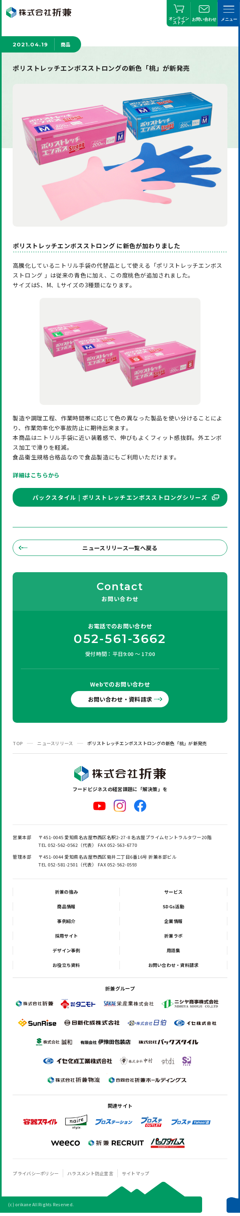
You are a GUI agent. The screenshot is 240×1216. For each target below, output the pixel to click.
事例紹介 (66, 921)
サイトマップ (136, 1173)
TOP (18, 743)
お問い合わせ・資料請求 (120, 699)
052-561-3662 (120, 639)
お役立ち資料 (66, 965)
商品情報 (66, 906)
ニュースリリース (55, 743)
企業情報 (173, 921)
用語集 (174, 950)
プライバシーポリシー (36, 1173)
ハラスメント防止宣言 (90, 1173)
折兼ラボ (173, 935)
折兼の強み (66, 891)
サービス (173, 891)
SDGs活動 (173, 906)
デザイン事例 (66, 950)
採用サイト (66, 935)
